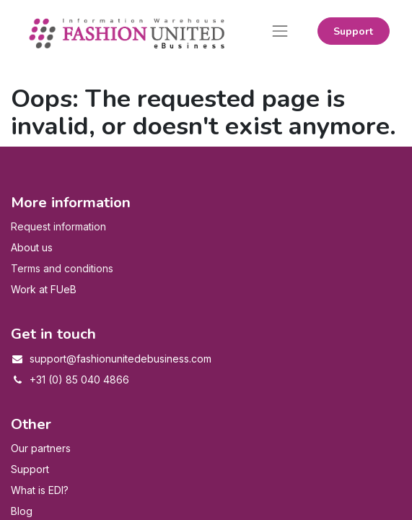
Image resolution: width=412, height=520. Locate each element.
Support (353, 31)
